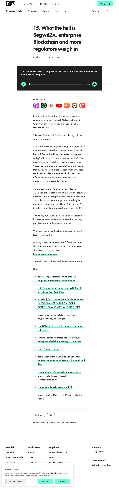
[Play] (23, 84)
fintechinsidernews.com (45, 254)
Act (65, 11)
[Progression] (55, 84)
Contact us (32, 462)
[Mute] (94, 84)
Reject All (45, 481)
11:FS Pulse (43, 3)
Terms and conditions (58, 452)
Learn (46, 11)
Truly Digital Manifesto (15, 457)
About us (31, 452)
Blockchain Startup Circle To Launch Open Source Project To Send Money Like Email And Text (61, 360)
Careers (31, 457)
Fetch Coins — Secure (49, 349)
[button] (57, 3)
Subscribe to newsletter (101, 465)
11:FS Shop (10, 462)
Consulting (29, 3)
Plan (57, 11)
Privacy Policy (55, 457)
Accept (62, 481)
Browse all (33, 11)
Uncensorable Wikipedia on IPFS (55, 387)
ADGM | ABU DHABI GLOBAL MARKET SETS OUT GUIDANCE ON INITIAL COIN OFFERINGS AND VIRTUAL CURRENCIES (61, 303)
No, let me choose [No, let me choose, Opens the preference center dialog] (15, 481)
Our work (10, 452)
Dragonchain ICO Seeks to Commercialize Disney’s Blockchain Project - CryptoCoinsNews (59, 375)
